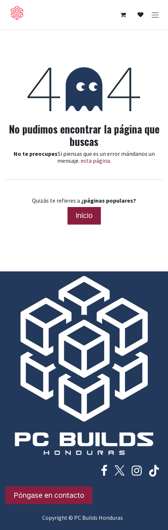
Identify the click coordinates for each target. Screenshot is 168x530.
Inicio (84, 215)
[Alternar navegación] (155, 14)
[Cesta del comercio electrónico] (123, 14)
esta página (95, 160)
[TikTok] (154, 470)
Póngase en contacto (49, 495)
